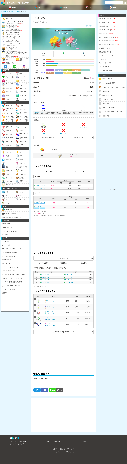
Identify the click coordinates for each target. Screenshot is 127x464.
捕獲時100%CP (78, 138)
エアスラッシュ (50, 318)
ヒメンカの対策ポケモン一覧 (63, 332)
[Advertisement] (63, 233)
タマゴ (63, 127)
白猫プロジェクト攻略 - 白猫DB (18, 441)
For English (89, 26)
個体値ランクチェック (48, 138)
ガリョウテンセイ (50, 319)
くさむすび (39, 206)
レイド (43, 133)
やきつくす (49, 300)
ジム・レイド (48, 171)
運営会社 (62, 449)
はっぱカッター (40, 185)
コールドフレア (50, 313)
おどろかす (49, 306)
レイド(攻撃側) (43, 263)
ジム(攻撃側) (63, 263)
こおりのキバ (49, 312)
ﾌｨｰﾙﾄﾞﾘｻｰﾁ (83, 127)
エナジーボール (40, 202)
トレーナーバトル (78, 171)
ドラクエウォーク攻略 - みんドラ (54, 441)
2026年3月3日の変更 (39, 112)
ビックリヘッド (50, 302)
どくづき (48, 324)
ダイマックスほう (50, 325)
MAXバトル (63, 133)
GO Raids (83, 441)
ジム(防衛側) (83, 263)
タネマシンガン (40, 188)
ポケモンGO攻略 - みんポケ (18, 2)
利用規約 (55, 449)
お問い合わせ (70, 449)
